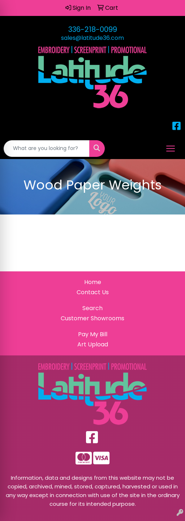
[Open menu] (170, 148)
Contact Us (93, 292)
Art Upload (92, 344)
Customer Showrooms (92, 318)
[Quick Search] (47, 148)
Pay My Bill (92, 334)
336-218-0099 (92, 29)
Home (92, 282)
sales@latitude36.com (92, 38)
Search (92, 308)
